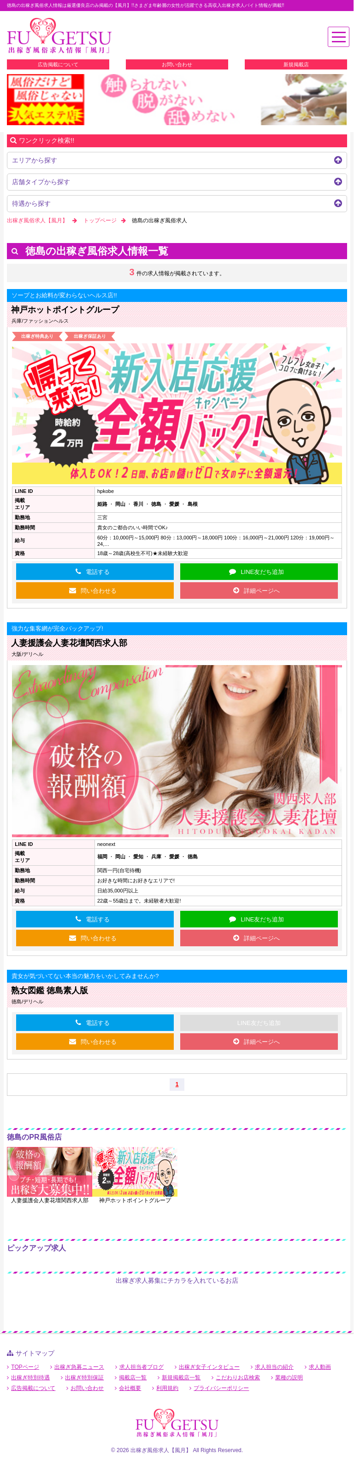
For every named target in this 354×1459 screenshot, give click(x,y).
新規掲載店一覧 (181, 1377)
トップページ (100, 220)
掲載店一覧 (133, 1377)
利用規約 (167, 1388)
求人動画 (320, 1367)
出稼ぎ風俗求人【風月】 (37, 220)
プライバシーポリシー (221, 1388)
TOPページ (25, 1367)
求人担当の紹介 (274, 1367)
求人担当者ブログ (141, 1367)
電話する (98, 571)
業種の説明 (289, 1377)
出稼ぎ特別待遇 (30, 1377)
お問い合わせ (177, 64)
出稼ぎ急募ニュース (79, 1367)
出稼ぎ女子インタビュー (209, 1367)
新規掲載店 (296, 64)
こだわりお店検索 (238, 1377)
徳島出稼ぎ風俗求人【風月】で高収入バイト (59, 36)
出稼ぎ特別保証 (84, 1377)
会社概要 (130, 1388)
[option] (177, 99)
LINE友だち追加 (262, 571)
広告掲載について (58, 64)
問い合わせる (99, 590)
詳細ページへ (262, 590)
